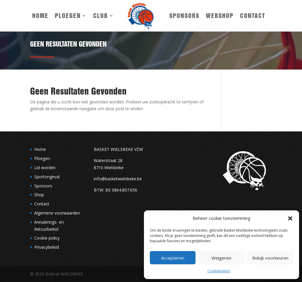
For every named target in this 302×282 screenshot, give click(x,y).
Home (40, 15)
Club (100, 15)
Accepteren (172, 258)
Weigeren (221, 258)
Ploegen (68, 15)
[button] (290, 218)
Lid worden (44, 167)
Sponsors (184, 15)
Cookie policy (47, 238)
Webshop (220, 15)
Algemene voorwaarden (57, 213)
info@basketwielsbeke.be (118, 179)
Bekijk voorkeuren (270, 258)
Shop (39, 194)
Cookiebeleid (218, 270)
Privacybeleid (46, 247)
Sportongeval (47, 176)
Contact (252, 15)
